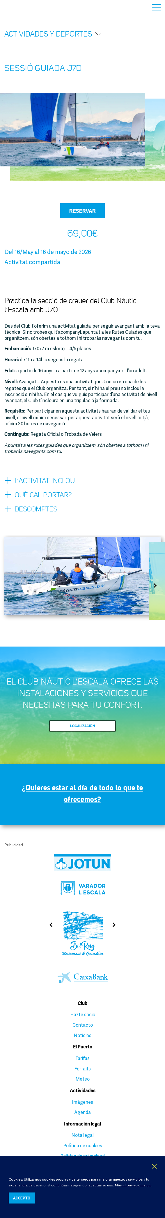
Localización (82, 725)
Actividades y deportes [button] (53, 33)
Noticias (82, 1035)
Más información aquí (133, 1185)
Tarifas (82, 1058)
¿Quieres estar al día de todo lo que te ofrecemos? (82, 793)
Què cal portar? (38, 495)
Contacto (82, 1025)
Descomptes (30, 509)
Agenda (82, 1112)
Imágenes (82, 1102)
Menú (156, 7)
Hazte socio (82, 1014)
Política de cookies (82, 1145)
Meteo (82, 1079)
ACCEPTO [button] (22, 1197)
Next (157, 585)
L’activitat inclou (39, 481)
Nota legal (82, 1135)
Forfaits (82, 1068)
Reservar (82, 210)
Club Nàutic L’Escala (17, 7)
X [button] (154, 1166)
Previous (49, 924)
